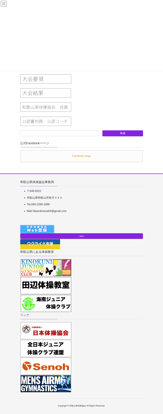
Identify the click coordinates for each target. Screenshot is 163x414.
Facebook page (81, 155)
